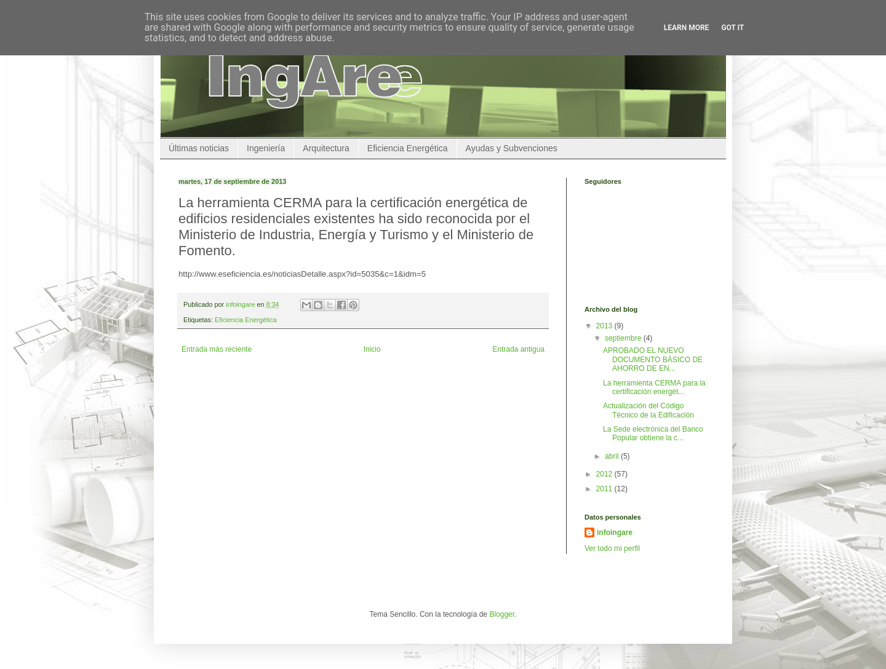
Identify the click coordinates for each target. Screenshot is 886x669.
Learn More (686, 27)
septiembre (624, 338)
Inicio (372, 349)
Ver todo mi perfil (612, 548)
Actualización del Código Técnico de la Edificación (648, 410)
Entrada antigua (518, 349)
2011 (605, 489)
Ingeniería (266, 148)
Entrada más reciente (217, 349)
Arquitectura (326, 148)
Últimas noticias (199, 148)
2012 (605, 474)
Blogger (501, 614)
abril (613, 456)
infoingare (241, 304)
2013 (605, 326)
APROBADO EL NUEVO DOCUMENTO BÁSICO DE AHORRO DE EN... (653, 359)
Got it (732, 27)
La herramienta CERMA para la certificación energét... (654, 387)
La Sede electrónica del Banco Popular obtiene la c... (653, 433)
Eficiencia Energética (407, 148)
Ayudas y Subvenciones (511, 148)
